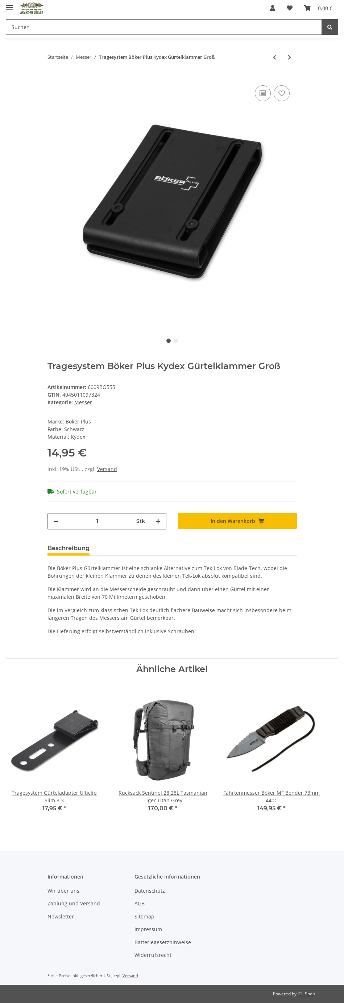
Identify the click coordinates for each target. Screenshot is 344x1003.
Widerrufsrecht (152, 954)
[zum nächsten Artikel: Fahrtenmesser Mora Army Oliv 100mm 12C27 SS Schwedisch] (289, 57)
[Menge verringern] (56, 521)
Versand (107, 469)
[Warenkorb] (318, 8)
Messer (83, 402)
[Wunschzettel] (289, 8)
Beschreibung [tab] (68, 548)
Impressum (148, 929)
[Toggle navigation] (9, 4)
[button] (272, 8)
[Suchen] (164, 27)
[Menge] (97, 521)
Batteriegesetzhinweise (162, 942)
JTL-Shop (306, 994)
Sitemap (144, 916)
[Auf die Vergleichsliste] (263, 93)
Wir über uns (63, 890)
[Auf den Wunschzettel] (282, 93)
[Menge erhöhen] (158, 521)
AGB (139, 903)
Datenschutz (149, 890)
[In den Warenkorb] (237, 521)
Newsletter (60, 916)
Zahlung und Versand (73, 903)
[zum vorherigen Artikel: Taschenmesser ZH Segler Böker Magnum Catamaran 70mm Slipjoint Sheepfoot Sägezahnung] (274, 57)
